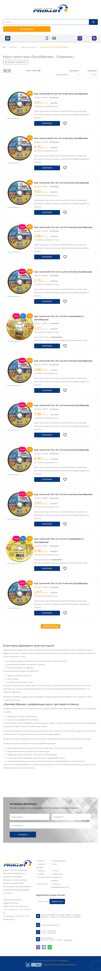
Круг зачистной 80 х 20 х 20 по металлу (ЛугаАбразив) (61, 138)
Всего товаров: (33, 70)
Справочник (57, 874)
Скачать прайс (44, 877)
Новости (41, 870)
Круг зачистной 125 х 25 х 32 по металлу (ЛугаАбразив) (61, 449)
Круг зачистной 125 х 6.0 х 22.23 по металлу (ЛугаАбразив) (63, 271)
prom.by (64, 960)
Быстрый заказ (27, 29)
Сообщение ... (18, 825)
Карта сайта (43, 884)
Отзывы (41, 874)
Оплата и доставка (40, 866)
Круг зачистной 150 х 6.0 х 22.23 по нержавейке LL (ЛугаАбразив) (59, 540)
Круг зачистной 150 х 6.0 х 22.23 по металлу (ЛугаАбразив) (63, 494)
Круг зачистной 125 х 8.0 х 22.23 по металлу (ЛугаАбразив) (63, 360)
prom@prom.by (53, 925)
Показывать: (92, 71)
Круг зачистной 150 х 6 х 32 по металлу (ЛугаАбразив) (61, 583)
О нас (54, 864)
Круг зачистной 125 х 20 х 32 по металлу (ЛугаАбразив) (61, 405)
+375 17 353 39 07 (48, 933)
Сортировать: (74, 71)
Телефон (59, 816)
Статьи (55, 870)
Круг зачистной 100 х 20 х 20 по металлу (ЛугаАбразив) (61, 182)
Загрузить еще (50, 626)
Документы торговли (56, 879)
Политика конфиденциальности (60, 885)
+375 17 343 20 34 (48, 931)
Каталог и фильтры (15, 62)
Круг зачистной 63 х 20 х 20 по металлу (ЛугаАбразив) (61, 93)
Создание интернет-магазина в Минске (59, 964)
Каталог (41, 861)
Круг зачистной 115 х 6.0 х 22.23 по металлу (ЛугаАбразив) (63, 227)
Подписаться (57, 901)
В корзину (47, 123)
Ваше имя (17, 816)
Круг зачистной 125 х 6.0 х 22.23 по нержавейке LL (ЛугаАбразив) (59, 318)
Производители (58, 861)
